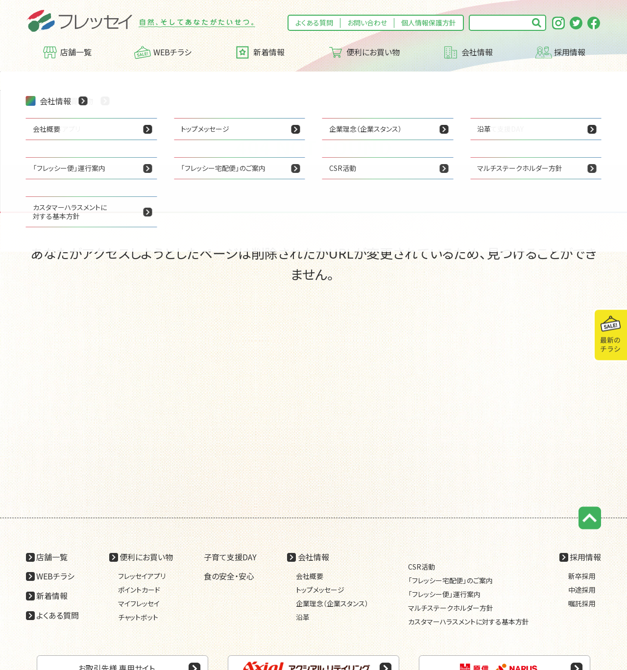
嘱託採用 (582, 603)
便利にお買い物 (363, 52)
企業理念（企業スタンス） (332, 603)
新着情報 (259, 52)
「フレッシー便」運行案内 (444, 594)
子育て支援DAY (230, 557)
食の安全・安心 (229, 576)
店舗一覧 (67, 52)
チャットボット (138, 617)
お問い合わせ (367, 22)
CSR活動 (421, 567)
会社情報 (467, 52)
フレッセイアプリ (142, 576)
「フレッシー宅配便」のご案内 (450, 580)
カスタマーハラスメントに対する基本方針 (468, 621)
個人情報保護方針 (428, 22)
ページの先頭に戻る (590, 517)
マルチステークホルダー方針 (450, 608)
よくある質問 (314, 22)
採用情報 (560, 52)
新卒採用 (582, 576)
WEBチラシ (163, 52)
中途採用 (582, 590)
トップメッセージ (320, 590)
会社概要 (309, 576)
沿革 (303, 617)
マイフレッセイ (139, 603)
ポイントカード (139, 590)
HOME (36, 81)
